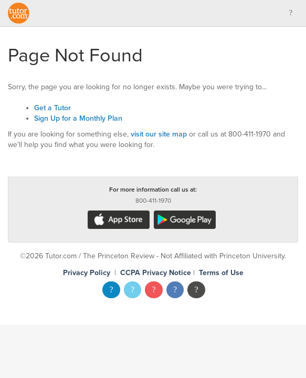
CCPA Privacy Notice (155, 272)
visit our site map (159, 134)
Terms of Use (221, 272)
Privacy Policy (86, 272)
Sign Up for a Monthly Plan (78, 118)
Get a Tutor (52, 107)
